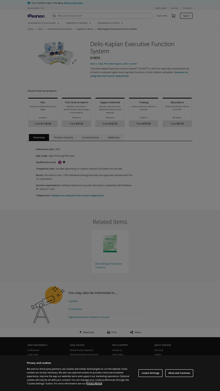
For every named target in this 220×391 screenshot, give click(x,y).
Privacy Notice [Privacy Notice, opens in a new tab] (94, 383)
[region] (110, 373)
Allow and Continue (179, 373)
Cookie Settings (150, 373)
